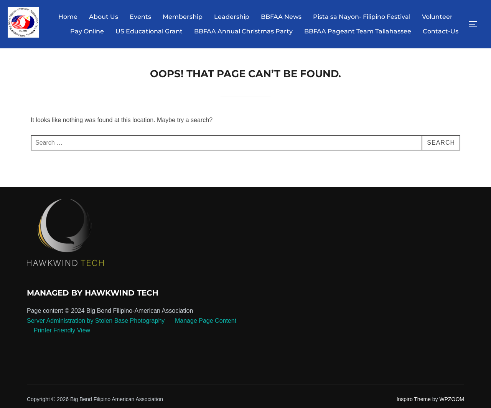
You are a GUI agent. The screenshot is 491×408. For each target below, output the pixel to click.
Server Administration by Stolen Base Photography (96, 320)
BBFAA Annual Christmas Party (243, 31)
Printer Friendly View (62, 330)
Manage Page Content (205, 320)
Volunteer (437, 16)
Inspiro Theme (414, 399)
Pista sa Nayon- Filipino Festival (361, 16)
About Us (103, 16)
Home (67, 16)
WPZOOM (451, 399)
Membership (183, 16)
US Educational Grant (149, 31)
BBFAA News (281, 16)
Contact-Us (440, 31)
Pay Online (87, 31)
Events (140, 16)
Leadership (231, 16)
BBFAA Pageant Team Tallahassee (357, 31)
